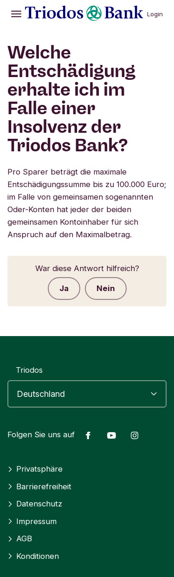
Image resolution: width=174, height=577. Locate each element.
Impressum (32, 521)
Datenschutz (34, 503)
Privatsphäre (35, 468)
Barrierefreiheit (39, 486)
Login (155, 14)
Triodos (29, 370)
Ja (64, 288)
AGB (19, 538)
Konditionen (33, 556)
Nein (106, 288)
